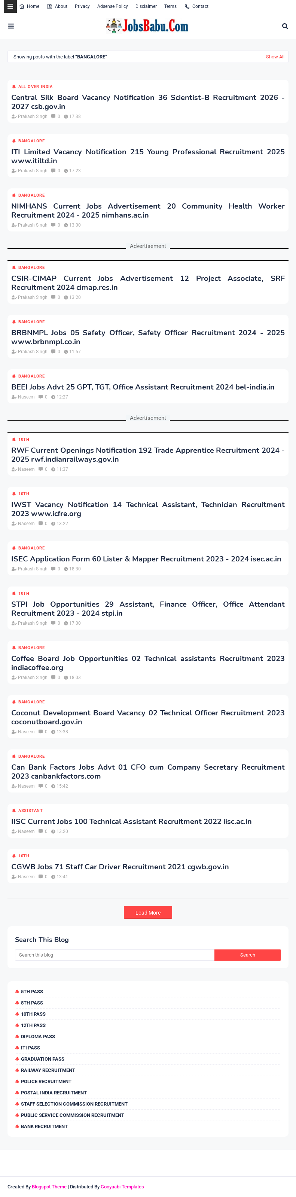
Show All (275, 57)
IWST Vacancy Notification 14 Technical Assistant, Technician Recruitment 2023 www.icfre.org (148, 509)
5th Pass (32, 991)
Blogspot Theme (49, 1187)
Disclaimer (146, 6)
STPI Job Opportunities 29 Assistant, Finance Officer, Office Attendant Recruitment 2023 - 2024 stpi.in (148, 609)
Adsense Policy (112, 6)
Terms (170, 6)
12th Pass (33, 1025)
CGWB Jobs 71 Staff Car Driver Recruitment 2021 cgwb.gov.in (120, 867)
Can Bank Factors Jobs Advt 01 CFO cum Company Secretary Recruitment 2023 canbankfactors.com (148, 772)
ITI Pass (30, 1048)
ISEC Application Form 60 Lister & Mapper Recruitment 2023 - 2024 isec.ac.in (146, 559)
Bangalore (31, 141)
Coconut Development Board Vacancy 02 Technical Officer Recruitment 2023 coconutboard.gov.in (148, 718)
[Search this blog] (114, 955)
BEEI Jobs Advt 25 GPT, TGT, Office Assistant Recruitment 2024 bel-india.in (143, 387)
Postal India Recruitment (54, 1093)
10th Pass (33, 1014)
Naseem (26, 397)
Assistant (30, 810)
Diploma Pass (38, 1036)
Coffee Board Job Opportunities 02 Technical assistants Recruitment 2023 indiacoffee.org (148, 663)
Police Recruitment (46, 1081)
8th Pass (32, 1003)
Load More (148, 913)
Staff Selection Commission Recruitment (74, 1104)
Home (29, 6)
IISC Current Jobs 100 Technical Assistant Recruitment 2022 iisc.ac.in (131, 821)
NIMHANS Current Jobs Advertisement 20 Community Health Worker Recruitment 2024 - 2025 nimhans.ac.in (148, 211)
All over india (35, 86)
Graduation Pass (42, 1059)
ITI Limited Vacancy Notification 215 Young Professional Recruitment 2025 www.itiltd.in (148, 157)
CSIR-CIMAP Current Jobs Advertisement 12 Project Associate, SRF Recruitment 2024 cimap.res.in (148, 283)
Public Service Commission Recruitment (72, 1115)
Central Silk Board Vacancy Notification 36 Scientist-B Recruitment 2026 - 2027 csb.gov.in (148, 102)
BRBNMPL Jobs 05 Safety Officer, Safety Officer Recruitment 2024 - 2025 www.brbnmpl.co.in (148, 337)
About (57, 6)
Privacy (82, 6)
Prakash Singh (33, 116)
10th (24, 439)
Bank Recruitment (44, 1126)
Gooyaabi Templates (122, 1187)
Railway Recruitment (48, 1070)
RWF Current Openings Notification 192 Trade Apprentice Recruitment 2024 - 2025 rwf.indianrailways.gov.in (148, 455)
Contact (196, 6)
